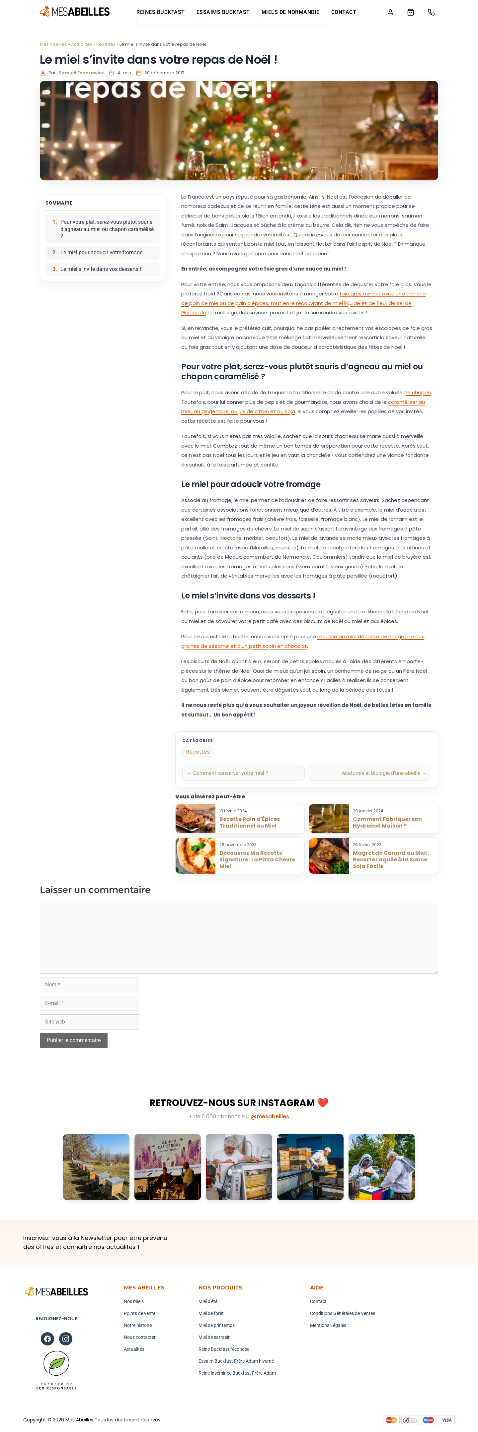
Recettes (106, 44)
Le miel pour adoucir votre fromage (101, 253)
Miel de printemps (217, 1325)
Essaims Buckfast (221, 12)
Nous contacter (140, 1337)
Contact (342, 12)
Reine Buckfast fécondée (224, 1349)
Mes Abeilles (53, 44)
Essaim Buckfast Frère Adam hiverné (236, 1361)
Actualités (81, 44)
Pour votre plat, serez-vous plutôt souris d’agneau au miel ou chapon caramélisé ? (107, 229)
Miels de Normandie (289, 12)
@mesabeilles (270, 1117)
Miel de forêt (211, 1313)
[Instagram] (65, 1339)
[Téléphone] (430, 12)
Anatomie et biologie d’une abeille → (384, 773)
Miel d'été (208, 1301)
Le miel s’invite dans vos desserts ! (100, 269)
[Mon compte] (387, 12)
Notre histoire (138, 1325)
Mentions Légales (328, 1325)
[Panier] (409, 12)
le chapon (418, 392)
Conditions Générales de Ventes (342, 1313)
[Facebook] (47, 1339)
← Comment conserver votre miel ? (227, 773)
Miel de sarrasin (215, 1337)
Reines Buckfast (159, 12)
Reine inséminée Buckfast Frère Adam (237, 1373)
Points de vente (139, 1313)
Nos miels (134, 1301)
